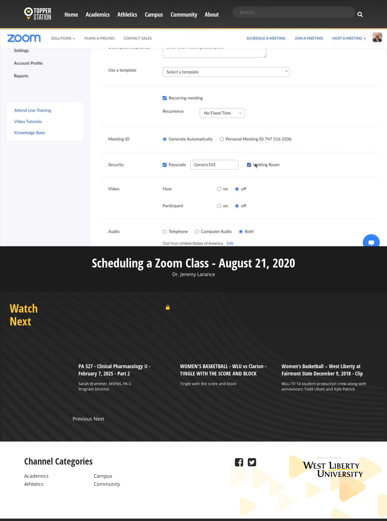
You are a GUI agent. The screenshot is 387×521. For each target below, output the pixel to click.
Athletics (127, 14)
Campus (154, 14)
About (212, 14)
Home (71, 14)
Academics (98, 14)
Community (184, 14)
